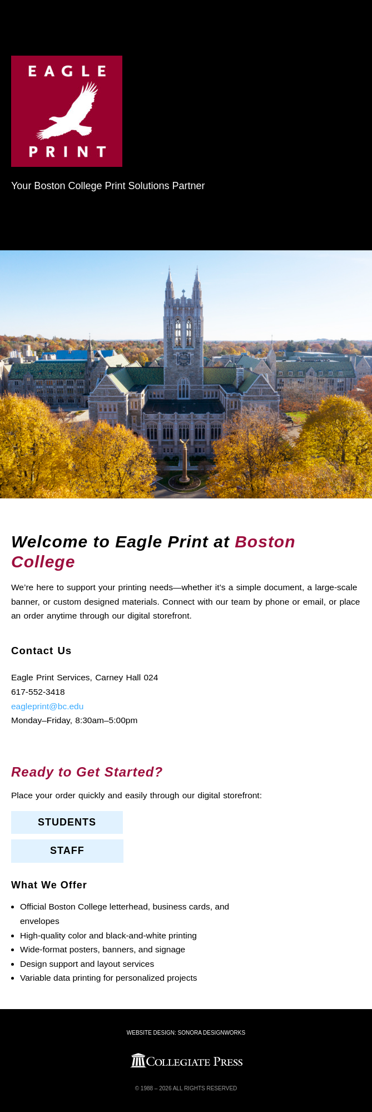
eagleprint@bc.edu (47, 706)
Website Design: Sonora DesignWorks (186, 1033)
